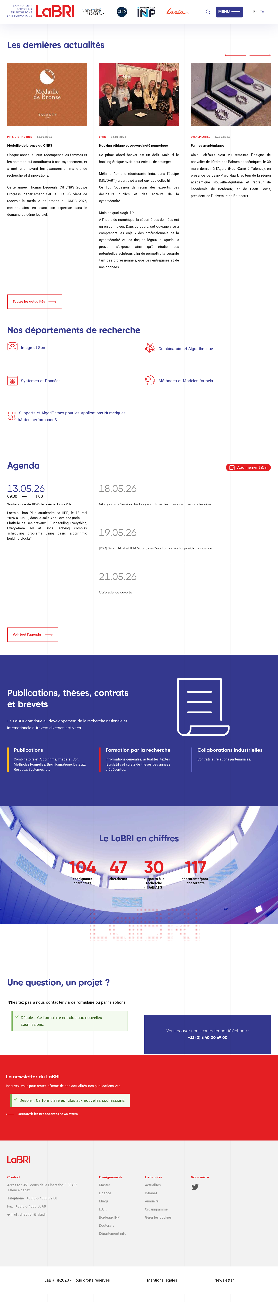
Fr (255, 12)
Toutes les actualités (29, 301)
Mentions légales (162, 1280)
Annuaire (152, 1201)
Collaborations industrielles (229, 750)
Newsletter (224, 1280)
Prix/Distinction (19, 137)
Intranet (151, 1193)
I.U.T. (103, 1209)
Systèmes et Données (41, 380)
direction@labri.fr (33, 1214)
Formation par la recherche (138, 750)
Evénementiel (200, 137)
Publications (28, 750)
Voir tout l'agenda (27, 634)
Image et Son (32, 347)
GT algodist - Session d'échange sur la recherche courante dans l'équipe (155, 504)
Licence (105, 1193)
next (260, 55)
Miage (104, 1201)
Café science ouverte (115, 592)
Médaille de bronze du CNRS (29, 145)
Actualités (153, 1185)
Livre (102, 137)
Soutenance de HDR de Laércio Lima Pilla (39, 504)
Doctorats (106, 1225)
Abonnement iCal (252, 467)
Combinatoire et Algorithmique (186, 348)
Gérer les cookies (158, 1217)
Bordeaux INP (109, 1217)
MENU (224, 12)
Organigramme (156, 1209)
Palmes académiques (207, 145)
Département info (112, 1234)
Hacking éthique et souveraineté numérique (133, 145)
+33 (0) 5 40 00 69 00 (207, 1038)
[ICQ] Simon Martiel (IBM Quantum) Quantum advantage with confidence (155, 548)
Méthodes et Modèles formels (186, 380)
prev (235, 55)
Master (104, 1185)
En (262, 12)
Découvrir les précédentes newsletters (48, 1114)
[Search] (208, 12)
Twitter (195, 1187)
